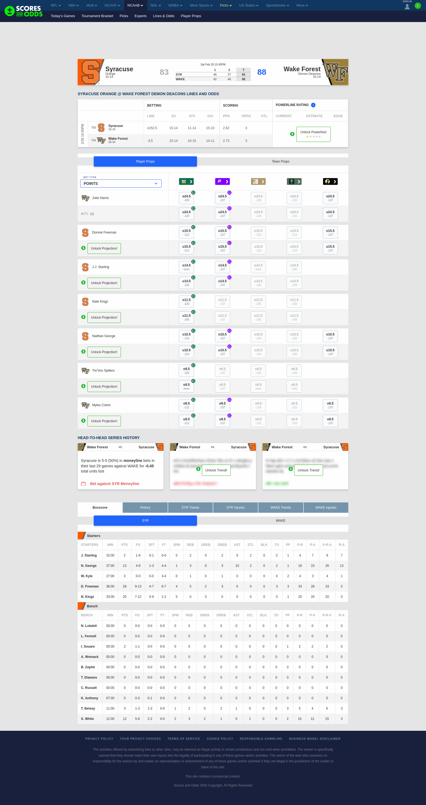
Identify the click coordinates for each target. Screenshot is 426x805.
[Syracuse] (115, 126)
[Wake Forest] (118, 138)
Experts (141, 16)
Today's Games (63, 16)
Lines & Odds (163, 16)
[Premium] (418, 7)
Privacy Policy (99, 738)
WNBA (175, 5)
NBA (73, 5)
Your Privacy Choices (140, 738)
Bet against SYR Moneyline (114, 483)
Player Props (191, 16)
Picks (124, 16)
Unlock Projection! (104, 248)
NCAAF (112, 5)
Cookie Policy (220, 738)
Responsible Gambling (261, 738)
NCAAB (135, 5)
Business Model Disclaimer (315, 738)
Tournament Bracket (97, 16)
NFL (56, 5)
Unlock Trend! (216, 470)
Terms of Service (184, 738)
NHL (156, 5)
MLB (91, 5)
